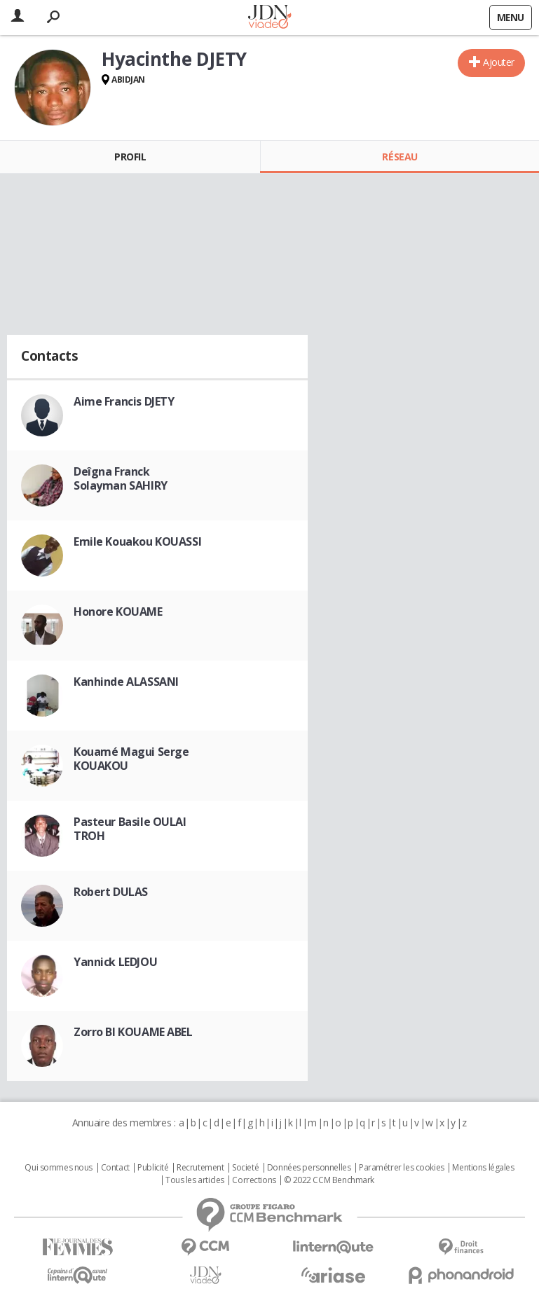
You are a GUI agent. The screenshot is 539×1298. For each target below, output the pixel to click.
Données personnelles (309, 1168)
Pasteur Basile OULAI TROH (130, 828)
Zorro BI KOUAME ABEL (133, 1032)
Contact (115, 1168)
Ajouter (498, 62)
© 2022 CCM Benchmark (329, 1180)
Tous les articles (194, 1180)
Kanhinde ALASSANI (126, 681)
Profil (130, 156)
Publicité (152, 1168)
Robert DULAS (111, 891)
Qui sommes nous (59, 1168)
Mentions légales (483, 1168)
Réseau (399, 156)
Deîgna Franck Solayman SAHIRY (121, 478)
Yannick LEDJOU (115, 961)
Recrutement (200, 1168)
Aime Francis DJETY (124, 401)
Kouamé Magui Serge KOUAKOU (131, 758)
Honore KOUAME (118, 611)
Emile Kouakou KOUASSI (137, 541)
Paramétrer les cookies (401, 1168)
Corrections (253, 1180)
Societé (245, 1168)
